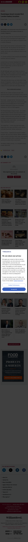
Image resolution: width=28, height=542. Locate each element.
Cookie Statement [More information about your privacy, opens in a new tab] (18, 280)
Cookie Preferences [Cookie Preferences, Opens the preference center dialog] (14, 285)
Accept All (14, 289)
